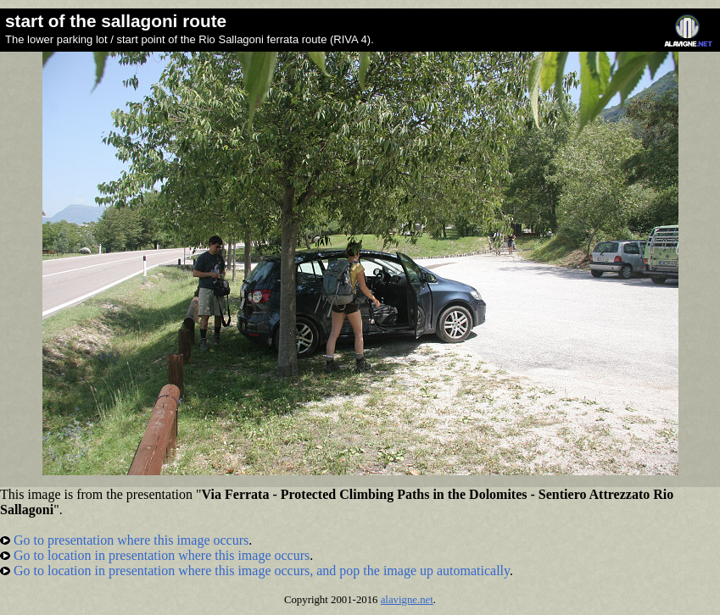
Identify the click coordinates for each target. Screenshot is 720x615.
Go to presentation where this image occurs (124, 540)
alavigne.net (407, 600)
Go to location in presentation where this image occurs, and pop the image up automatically (255, 570)
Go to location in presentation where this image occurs (155, 555)
